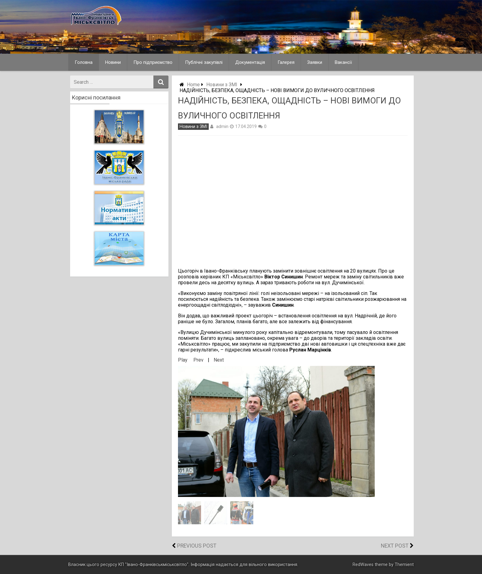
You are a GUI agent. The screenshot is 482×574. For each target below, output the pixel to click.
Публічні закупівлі (204, 62)
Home (193, 84)
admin (222, 126)
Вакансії (343, 62)
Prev (198, 360)
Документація (250, 62)
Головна (84, 62)
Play (183, 360)
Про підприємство (152, 62)
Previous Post (196, 546)
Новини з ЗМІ (221, 84)
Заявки (314, 62)
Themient (404, 564)
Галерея (286, 62)
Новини (113, 62)
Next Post (395, 546)
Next (219, 360)
